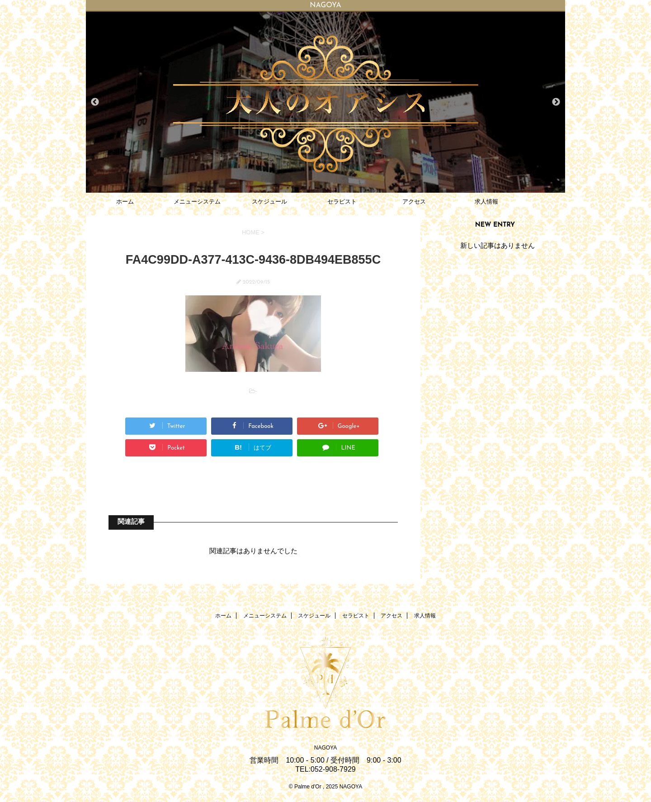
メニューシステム (197, 201)
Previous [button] (94, 102)
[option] (325, 102)
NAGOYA (325, 748)
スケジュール (269, 201)
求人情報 (486, 201)
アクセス (414, 201)
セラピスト (342, 201)
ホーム (125, 201)
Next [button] (556, 102)
